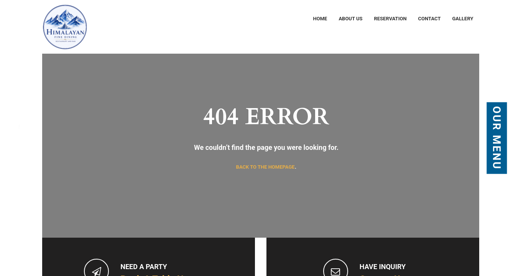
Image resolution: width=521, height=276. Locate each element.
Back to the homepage (265, 167)
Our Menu (497, 138)
